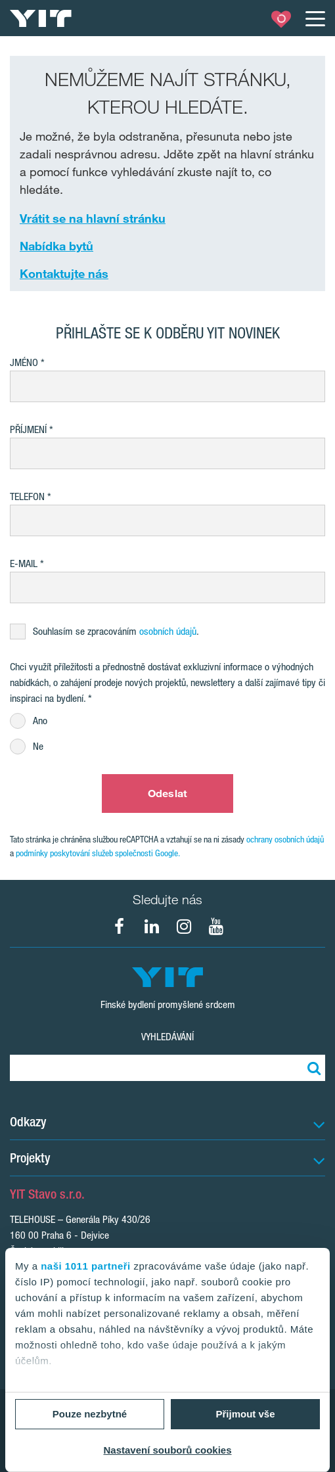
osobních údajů (167, 631)
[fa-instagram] (183, 926)
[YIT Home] (41, 18)
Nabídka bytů (56, 246)
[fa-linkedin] (151, 926)
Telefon (27, 496)
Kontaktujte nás (64, 273)
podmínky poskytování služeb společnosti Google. (98, 853)
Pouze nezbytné (90, 1413)
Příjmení (28, 429)
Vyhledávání (167, 1036)
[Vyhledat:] (312, 1067)
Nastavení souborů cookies (167, 1450)
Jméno (24, 362)
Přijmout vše (245, 1413)
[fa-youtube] (216, 926)
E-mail (23, 563)
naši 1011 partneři (86, 1266)
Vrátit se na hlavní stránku (93, 218)
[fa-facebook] (119, 926)
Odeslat (167, 793)
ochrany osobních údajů (285, 839)
